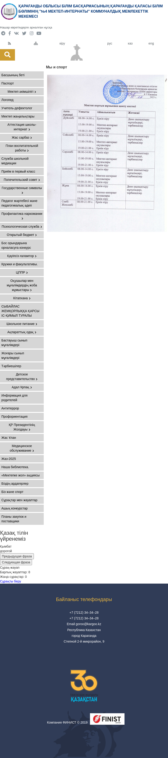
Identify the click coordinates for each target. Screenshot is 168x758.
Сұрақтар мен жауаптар (19, 500)
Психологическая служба (22, 226)
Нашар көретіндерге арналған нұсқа (26, 27)
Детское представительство (22, 376)
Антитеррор (10, 408)
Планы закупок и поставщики (13, 519)
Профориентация (14, 416)
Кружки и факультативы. (19, 264)
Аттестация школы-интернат (21, 127)
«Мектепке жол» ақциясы (20, 475)
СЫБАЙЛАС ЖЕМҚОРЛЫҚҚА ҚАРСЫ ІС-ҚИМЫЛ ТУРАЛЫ (20, 311)
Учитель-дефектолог (16, 108)
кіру (62, 43)
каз (130, 43)
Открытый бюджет (22, 235)
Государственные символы (22, 190)
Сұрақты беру (10, 581)
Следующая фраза (16, 562)
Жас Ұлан (8, 437)
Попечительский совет (22, 180)
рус (109, 43)
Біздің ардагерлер (14, 483)
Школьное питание (21, 324)
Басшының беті (13, 75)
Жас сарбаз (22, 137)
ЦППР (22, 272)
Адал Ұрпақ (22, 387)
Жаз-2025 (8, 459)
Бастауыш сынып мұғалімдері (14, 342)
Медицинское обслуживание (22, 448)
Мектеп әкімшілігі (22, 91)
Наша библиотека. (15, 467)
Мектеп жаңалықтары (17, 116)
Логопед (7, 100)
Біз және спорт (12, 492)
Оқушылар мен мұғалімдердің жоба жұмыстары (22, 285)
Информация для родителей (14, 398)
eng (151, 43)
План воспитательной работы (22, 148)
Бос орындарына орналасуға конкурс (16, 245)
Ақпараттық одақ (21, 332)
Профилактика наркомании (21, 216)
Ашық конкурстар (14, 508)
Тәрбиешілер (11, 366)
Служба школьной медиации (15, 161)
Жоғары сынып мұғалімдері (12, 355)
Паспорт (7, 83)
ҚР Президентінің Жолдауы (22, 427)
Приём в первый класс (18, 171)
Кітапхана (21, 298)
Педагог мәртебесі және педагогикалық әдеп (19, 203)
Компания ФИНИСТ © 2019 (67, 722)
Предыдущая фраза (17, 556)
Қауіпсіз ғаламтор (22, 256)
